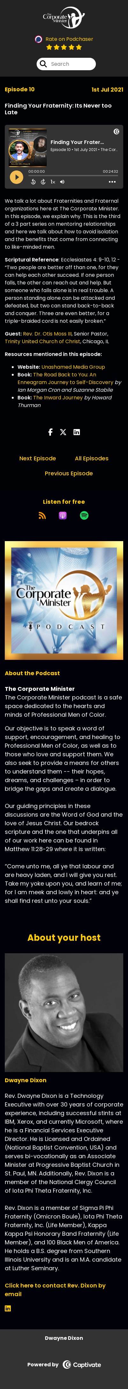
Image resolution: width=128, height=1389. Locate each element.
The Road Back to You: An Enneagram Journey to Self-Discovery (65, 378)
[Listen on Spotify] (84, 515)
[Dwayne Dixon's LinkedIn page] (11, 1309)
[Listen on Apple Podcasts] (62, 515)
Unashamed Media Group (73, 367)
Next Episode (37, 458)
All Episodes (92, 458)
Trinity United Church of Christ (42, 341)
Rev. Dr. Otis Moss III (47, 333)
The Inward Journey (58, 397)
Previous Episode (69, 473)
